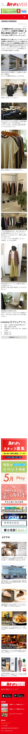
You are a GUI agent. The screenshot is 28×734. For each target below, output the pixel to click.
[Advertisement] (14, 388)
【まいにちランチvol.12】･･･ (16, 713)
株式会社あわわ (5, 723)
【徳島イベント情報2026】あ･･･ (17, 709)
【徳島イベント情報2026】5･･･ (17, 704)
